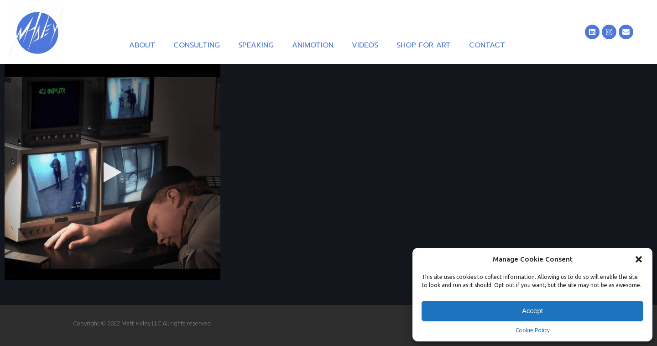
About (142, 45)
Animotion (313, 45)
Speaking (256, 45)
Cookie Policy (533, 330)
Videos (365, 45)
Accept (532, 311)
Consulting (196, 45)
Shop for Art (423, 45)
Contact (487, 45)
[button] (638, 259)
